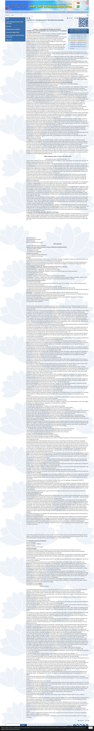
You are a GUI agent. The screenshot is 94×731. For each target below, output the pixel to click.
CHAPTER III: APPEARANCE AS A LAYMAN (79, 38)
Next (75, 18)
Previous (71, 18)
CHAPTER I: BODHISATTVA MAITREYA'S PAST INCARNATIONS (79, 35)
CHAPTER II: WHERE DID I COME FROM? (79, 37)
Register (7, 15)
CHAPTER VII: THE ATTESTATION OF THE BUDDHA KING (79, 46)
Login (12, 15)
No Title (72, 48)
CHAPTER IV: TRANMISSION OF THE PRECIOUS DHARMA (79, 40)
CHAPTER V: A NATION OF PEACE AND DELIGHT (79, 42)
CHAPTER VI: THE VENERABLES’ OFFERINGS (79, 44)
